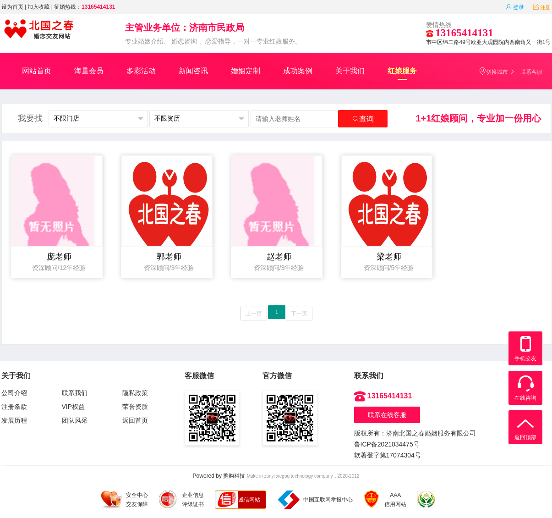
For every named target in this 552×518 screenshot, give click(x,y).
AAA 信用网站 (385, 499)
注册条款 (14, 406)
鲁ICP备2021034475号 (387, 444)
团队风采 (74, 420)
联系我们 (74, 393)
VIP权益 (73, 406)
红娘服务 (402, 73)
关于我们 (350, 71)
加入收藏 (38, 7)
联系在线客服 (387, 415)
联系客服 (531, 72)
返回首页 (135, 420)
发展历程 (14, 420)
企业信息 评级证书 (181, 499)
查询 (363, 119)
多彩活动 (141, 71)
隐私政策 (135, 393)
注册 (542, 7)
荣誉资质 (135, 406)
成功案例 (297, 71)
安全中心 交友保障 (124, 499)
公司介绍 (14, 393)
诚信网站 (249, 499)
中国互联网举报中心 (315, 499)
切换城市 (493, 71)
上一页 (254, 313)
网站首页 (36, 71)
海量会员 (89, 71)
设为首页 (12, 7)
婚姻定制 (245, 71)
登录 (515, 7)
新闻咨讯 (193, 71)
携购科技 (234, 476)
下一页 (299, 313)
